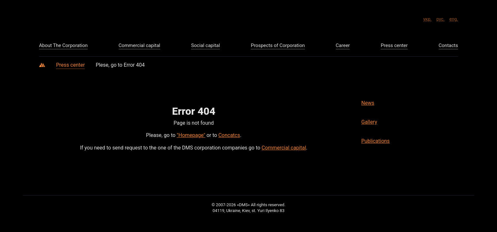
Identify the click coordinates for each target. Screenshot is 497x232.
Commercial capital (284, 148)
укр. (427, 18)
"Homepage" (191, 135)
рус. (440, 18)
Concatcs (229, 135)
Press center (70, 65)
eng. (453, 18)
